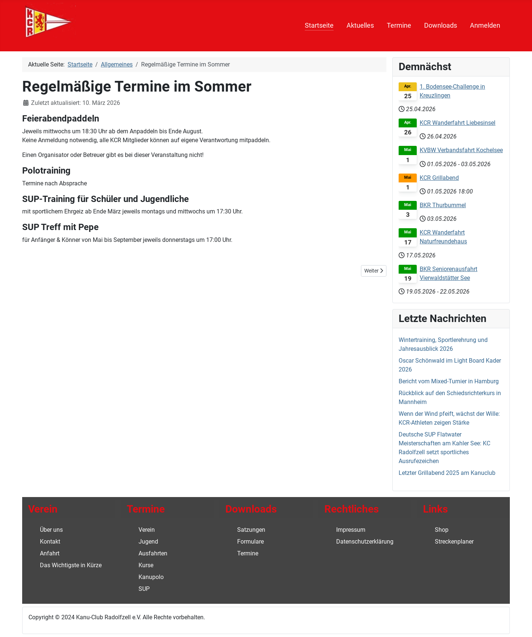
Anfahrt (49, 553)
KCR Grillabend (439, 177)
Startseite (319, 25)
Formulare (250, 541)
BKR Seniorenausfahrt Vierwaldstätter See (448, 273)
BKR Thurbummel (443, 205)
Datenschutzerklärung (364, 541)
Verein (147, 529)
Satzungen (251, 529)
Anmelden (485, 25)
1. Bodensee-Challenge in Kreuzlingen (452, 91)
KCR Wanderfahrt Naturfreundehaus (443, 237)
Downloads (440, 25)
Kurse (146, 565)
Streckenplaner (454, 541)
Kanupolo (151, 577)
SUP (144, 588)
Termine (399, 25)
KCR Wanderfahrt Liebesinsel (457, 122)
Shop (442, 529)
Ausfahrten (153, 553)
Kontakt (50, 541)
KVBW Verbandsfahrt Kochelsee (461, 150)
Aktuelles (360, 25)
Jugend (148, 541)
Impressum (350, 529)
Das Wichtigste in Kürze (71, 565)
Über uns (51, 529)
